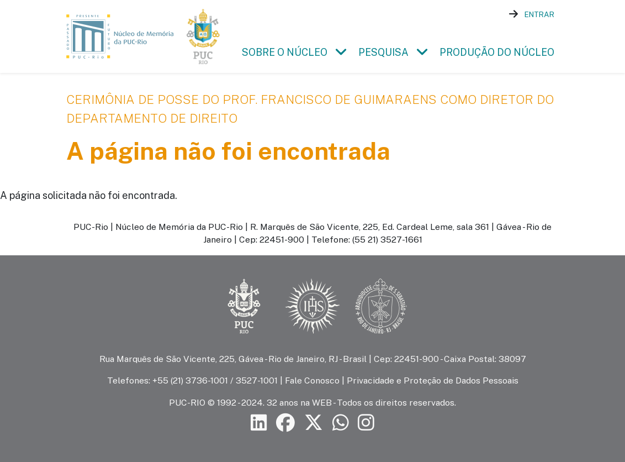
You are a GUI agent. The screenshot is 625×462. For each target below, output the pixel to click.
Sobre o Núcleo (284, 52)
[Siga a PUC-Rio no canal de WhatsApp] (340, 422)
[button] (340, 52)
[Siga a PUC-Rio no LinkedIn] (259, 422)
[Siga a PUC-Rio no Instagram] (366, 422)
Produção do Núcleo (496, 52)
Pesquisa (383, 52)
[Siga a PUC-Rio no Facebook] (285, 422)
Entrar (539, 14)
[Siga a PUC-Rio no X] (313, 422)
